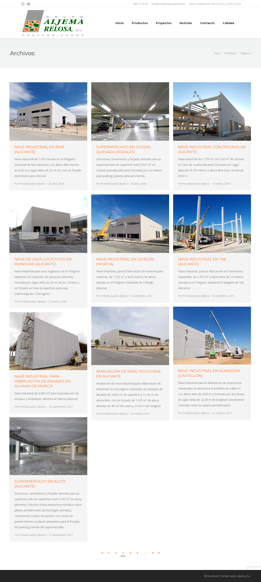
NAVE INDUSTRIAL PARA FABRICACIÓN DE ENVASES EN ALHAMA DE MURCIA (42, 381)
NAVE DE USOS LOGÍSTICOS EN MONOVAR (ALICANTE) (43, 261)
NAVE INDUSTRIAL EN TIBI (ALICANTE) (202, 261)
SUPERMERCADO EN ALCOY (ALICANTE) (40, 483)
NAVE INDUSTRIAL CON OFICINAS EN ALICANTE (212, 149)
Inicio (217, 53)
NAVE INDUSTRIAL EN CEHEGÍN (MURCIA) (125, 261)
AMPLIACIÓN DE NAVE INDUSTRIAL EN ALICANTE (128, 374)
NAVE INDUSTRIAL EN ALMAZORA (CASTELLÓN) (209, 373)
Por (30, 183)
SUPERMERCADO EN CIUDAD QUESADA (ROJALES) (123, 149)
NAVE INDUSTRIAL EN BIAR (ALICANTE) (39, 149)
